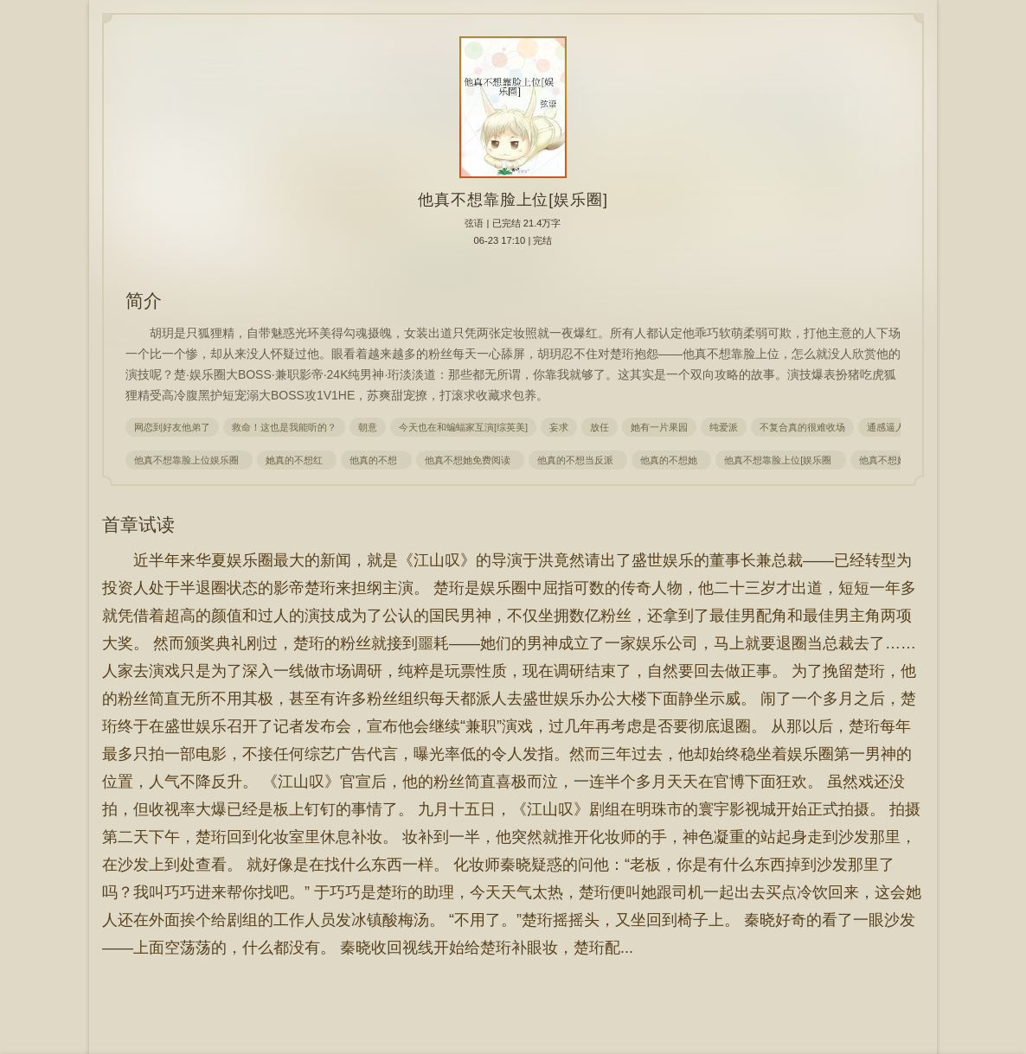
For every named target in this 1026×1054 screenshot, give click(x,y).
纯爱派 (723, 427)
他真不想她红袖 (895, 460)
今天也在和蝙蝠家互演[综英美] (463, 427)
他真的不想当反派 (578, 460)
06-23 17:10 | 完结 (513, 240)
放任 (599, 427)
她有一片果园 (659, 427)
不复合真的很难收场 (802, 427)
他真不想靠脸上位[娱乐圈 (780, 460)
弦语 (474, 223)
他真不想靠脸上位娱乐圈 (189, 460)
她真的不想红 (297, 460)
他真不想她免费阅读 (470, 460)
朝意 (367, 427)
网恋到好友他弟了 (172, 427)
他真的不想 (375, 460)
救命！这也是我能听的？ (284, 427)
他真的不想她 (671, 460)
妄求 (558, 427)
